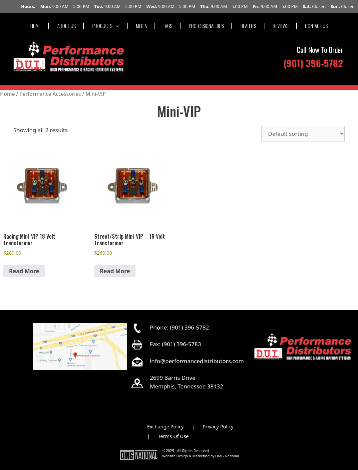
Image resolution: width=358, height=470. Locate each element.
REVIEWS (280, 25)
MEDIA (141, 25)
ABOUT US (66, 25)
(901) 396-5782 (313, 63)
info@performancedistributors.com (197, 361)
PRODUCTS (110, 25)
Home (7, 94)
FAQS (168, 25)
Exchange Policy (165, 426)
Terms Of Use (173, 436)
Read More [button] (24, 271)
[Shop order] (303, 133)
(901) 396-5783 (181, 344)
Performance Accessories (50, 94)
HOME (35, 25)
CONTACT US (316, 25)
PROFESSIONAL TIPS (206, 25)
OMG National (227, 456)
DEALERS (248, 25)
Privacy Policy (217, 426)
